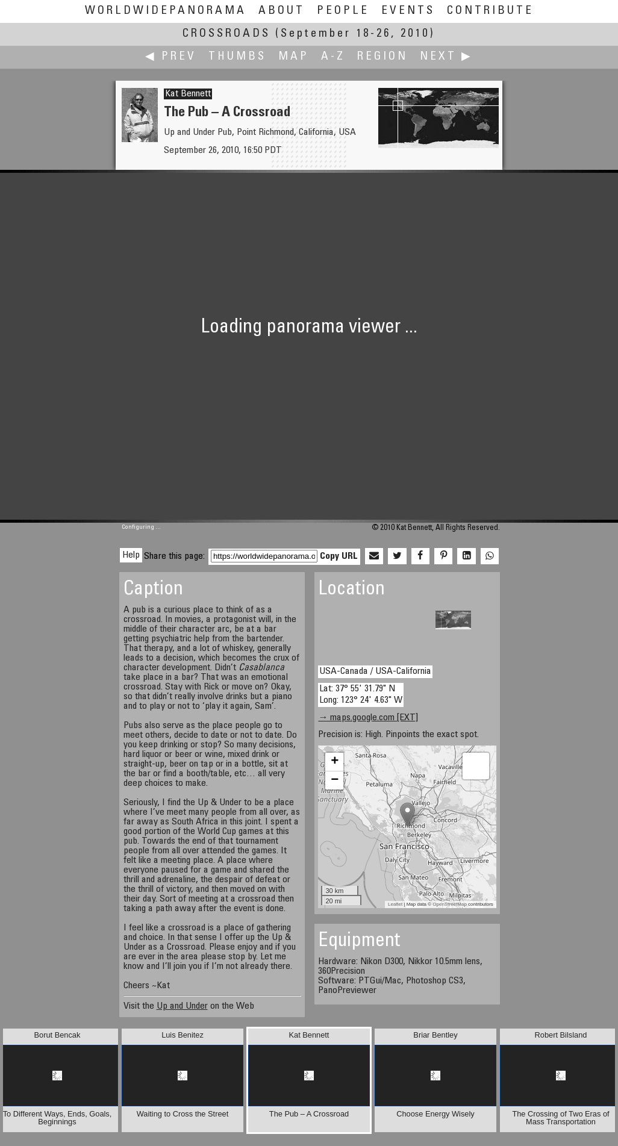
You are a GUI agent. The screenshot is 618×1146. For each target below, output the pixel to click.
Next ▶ (446, 57)
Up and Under (182, 1006)
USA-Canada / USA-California (375, 671)
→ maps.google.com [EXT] (368, 718)
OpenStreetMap (449, 904)
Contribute (490, 11)
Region (382, 57)
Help (131, 555)
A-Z (333, 57)
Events (408, 11)
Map (293, 57)
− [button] (335, 780)
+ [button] (335, 762)
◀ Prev (170, 57)
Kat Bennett (188, 94)
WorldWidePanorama (165, 11)
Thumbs (237, 57)
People (343, 11)
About (281, 11)
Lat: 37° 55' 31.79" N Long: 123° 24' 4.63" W (360, 694)
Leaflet (395, 904)
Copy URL (339, 556)
